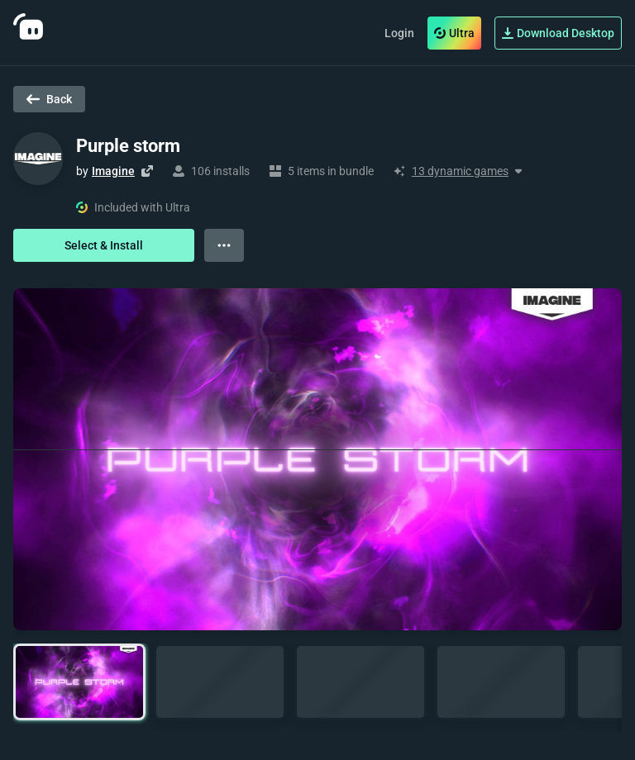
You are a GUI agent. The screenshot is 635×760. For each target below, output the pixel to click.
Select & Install (103, 245)
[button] (79, 682)
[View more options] (224, 245)
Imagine (113, 171)
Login (399, 33)
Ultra (454, 33)
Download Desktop (558, 33)
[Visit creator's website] (147, 171)
